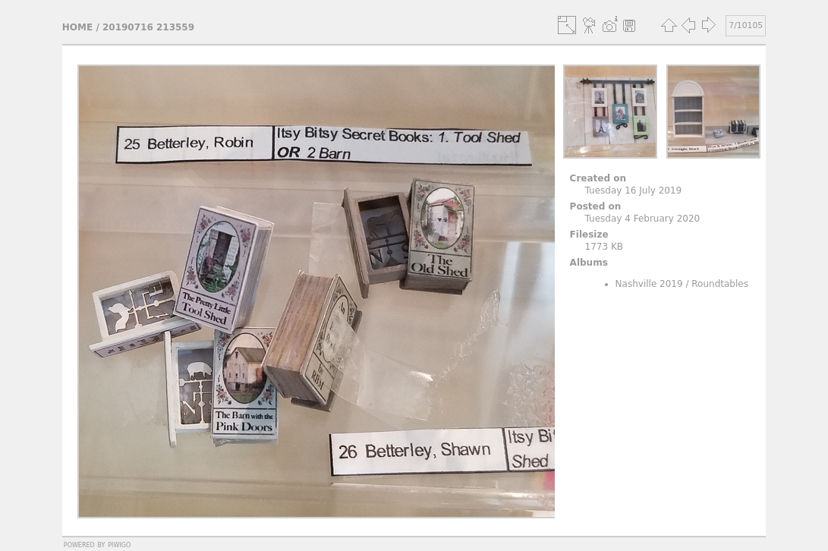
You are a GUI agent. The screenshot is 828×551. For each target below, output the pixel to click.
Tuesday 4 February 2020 (642, 218)
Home (77, 27)
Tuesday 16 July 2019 (633, 190)
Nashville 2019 (649, 284)
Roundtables (719, 284)
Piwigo (119, 544)
